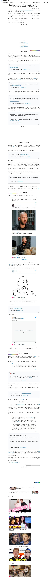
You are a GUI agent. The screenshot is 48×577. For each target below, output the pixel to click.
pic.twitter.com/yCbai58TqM (14, 120)
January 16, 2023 (18, 122)
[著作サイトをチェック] (6, 567)
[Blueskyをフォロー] (8, 567)
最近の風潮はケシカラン (24, 47)
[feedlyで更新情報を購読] (10, 567)
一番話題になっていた (20, 404)
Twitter (9, 556)
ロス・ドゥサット (30, 417)
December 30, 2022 (23, 447)
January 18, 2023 (20, 181)
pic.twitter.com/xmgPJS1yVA (14, 101)
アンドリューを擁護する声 (24, 46)
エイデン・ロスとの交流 (24, 43)
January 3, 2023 (27, 103)
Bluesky (12, 556)
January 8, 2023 (28, 156)
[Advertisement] (24, 32)
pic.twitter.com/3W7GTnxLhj (29, 377)
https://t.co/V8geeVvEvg (14, 67)
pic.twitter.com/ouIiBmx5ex (26, 393)
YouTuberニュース (28, 464)
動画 (13, 146)
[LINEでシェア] (39, 482)
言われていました (34, 78)
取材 (35, 356)
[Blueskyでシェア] (35, 482)
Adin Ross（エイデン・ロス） (35, 464)
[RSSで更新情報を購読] (8, 569)
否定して (19, 79)
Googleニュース (6, 557)
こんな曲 (22, 399)
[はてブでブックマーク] (38, 482)
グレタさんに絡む (23, 42)
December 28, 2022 (26, 69)
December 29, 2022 (23, 87)
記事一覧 (5, 563)
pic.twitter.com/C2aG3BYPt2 (18, 308)
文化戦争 (17, 421)
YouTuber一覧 (10, 563)
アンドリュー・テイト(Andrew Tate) (27, 10)
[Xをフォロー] (7, 567)
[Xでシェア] (34, 482)
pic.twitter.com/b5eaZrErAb (16, 85)
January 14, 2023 (20, 310)
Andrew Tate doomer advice (15, 462)
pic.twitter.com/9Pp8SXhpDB (24, 154)
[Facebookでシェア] (36, 482)
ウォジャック (10, 264)
